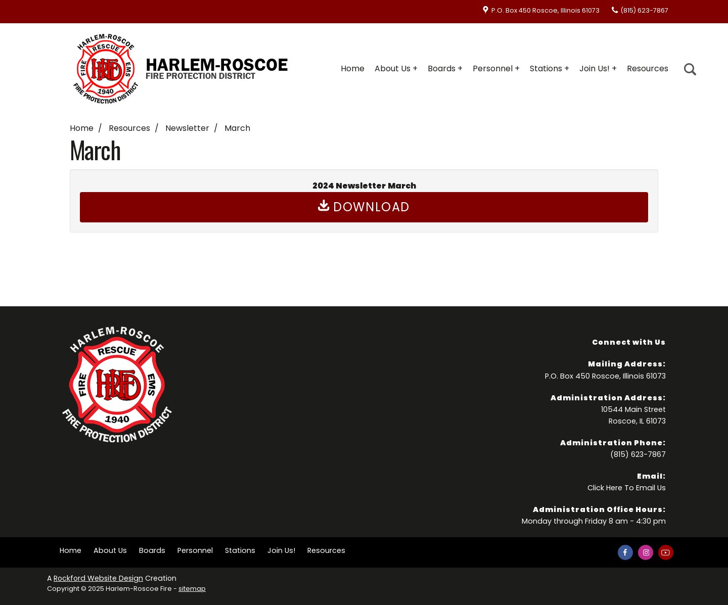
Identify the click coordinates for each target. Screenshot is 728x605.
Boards (442, 68)
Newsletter (187, 128)
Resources (647, 68)
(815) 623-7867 (644, 10)
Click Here (604, 488)
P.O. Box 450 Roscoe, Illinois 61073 (545, 10)
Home (353, 68)
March (237, 128)
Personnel (493, 68)
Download (364, 207)
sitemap (192, 588)
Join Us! (594, 68)
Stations (546, 68)
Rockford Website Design (98, 578)
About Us (393, 68)
